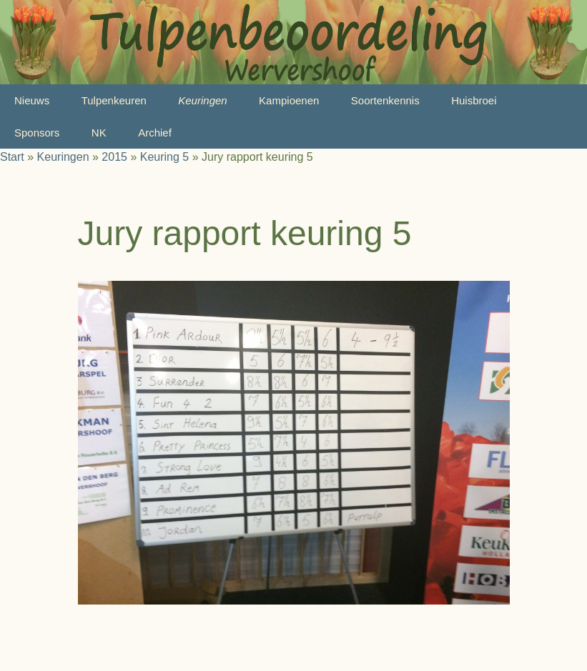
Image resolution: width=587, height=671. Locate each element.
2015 (114, 157)
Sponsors (36, 132)
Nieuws (31, 100)
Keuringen (202, 100)
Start (12, 157)
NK (99, 132)
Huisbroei (473, 100)
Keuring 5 (164, 157)
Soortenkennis (385, 100)
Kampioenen (289, 100)
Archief (155, 132)
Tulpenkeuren (114, 100)
